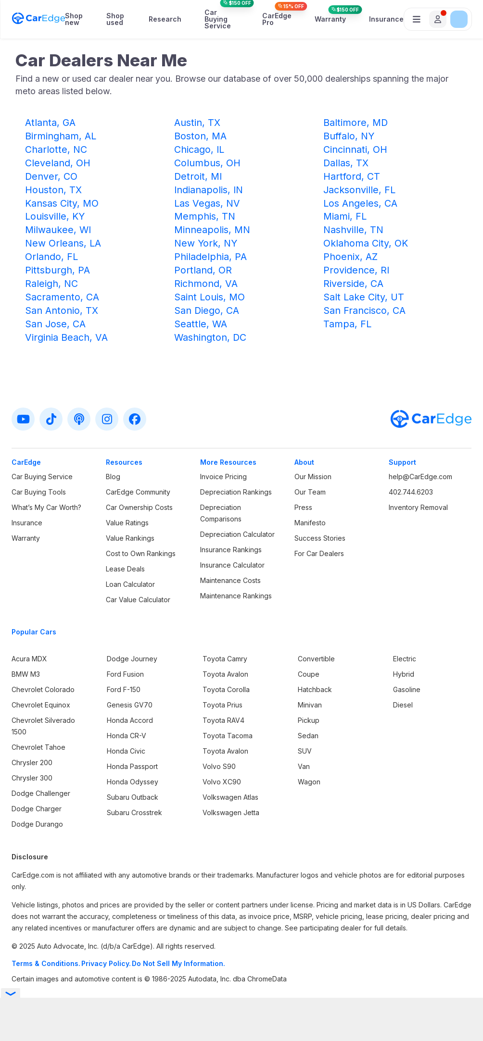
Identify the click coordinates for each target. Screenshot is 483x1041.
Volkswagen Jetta (231, 812)
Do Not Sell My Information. (178, 963)
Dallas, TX (346, 163)
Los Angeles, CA (360, 203)
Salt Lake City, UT (363, 297)
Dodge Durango (37, 824)
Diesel (403, 705)
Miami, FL (345, 216)
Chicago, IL (199, 149)
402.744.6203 (411, 492)
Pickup (308, 720)
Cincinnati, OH (355, 149)
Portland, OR (203, 270)
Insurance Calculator (232, 565)
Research (165, 19)
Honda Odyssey (132, 782)
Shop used (115, 19)
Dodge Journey (132, 659)
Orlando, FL (51, 256)
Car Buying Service (221, 19)
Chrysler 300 (32, 778)
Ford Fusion (125, 674)
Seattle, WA (200, 324)
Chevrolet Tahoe (38, 747)
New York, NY (205, 243)
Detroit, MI (198, 176)
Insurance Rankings (231, 549)
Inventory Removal (418, 507)
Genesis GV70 (130, 705)
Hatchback (315, 689)
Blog (113, 476)
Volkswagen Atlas (230, 797)
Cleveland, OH (57, 163)
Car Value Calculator (138, 599)
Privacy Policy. (106, 963)
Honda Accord (130, 720)
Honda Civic (126, 751)
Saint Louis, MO (209, 297)
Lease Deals (125, 569)
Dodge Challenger (41, 793)
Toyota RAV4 (223, 720)
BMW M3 (26, 674)
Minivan (310, 705)
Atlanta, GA (50, 122)
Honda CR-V (126, 735)
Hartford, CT (351, 176)
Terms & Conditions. (46, 963)
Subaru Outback (132, 797)
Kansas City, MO (62, 203)
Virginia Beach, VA (66, 337)
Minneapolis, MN (212, 229)
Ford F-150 (123, 689)
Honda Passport (132, 766)
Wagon (309, 782)
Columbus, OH (207, 163)
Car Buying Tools (39, 492)
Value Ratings (127, 523)
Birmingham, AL (60, 136)
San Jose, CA (55, 324)
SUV (305, 751)
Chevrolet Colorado (43, 689)
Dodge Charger (37, 809)
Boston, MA (200, 136)
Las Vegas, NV (207, 203)
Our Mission (312, 476)
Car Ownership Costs (139, 507)
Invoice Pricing (223, 476)
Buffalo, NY (348, 136)
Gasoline (406, 689)
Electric (404, 659)
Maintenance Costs (230, 580)
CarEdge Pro (277, 19)
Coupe (308, 674)
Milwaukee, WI (58, 229)
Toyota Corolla (226, 689)
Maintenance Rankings (236, 596)
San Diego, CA (206, 310)
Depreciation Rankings (236, 492)
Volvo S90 (219, 766)
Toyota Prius (222, 705)
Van (304, 766)
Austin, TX (197, 122)
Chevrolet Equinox (41, 705)
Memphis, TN (204, 216)
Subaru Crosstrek (134, 812)
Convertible (316, 659)
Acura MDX (29, 659)
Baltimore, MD (355, 122)
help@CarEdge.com (420, 476)
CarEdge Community (138, 492)
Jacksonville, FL (359, 190)
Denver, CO (51, 176)
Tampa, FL (347, 324)
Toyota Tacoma (228, 735)
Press (303, 507)
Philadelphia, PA (210, 256)
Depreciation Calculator (237, 534)
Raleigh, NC (51, 283)
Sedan (308, 735)
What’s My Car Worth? (46, 507)
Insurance (386, 19)
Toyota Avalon (225, 674)
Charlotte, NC (56, 149)
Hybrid (403, 674)
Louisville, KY (55, 216)
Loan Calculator (130, 584)
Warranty (330, 19)
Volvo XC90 (222, 782)
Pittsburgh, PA (57, 270)
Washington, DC (210, 337)
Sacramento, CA (62, 297)
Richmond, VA (206, 283)
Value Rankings (130, 538)
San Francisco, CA (364, 310)
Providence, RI (356, 270)
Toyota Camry (225, 659)
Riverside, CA (353, 283)
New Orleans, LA (63, 243)
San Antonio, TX (61, 310)
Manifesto (310, 523)
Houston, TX (53, 190)
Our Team (310, 492)
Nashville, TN (353, 229)
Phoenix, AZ (350, 256)
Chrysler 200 (32, 762)
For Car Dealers (319, 553)
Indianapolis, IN (208, 190)
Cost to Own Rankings (141, 553)
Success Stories (319, 538)
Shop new (74, 19)
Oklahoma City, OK (365, 243)
